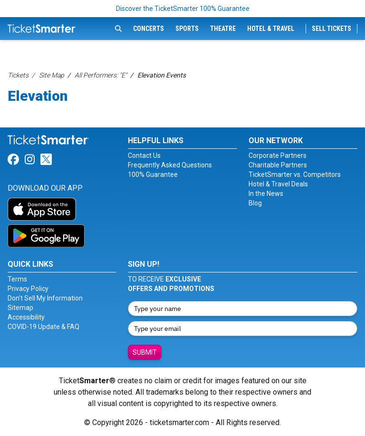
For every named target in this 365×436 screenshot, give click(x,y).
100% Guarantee (153, 174)
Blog (255, 203)
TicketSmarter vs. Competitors (295, 174)
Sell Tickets (331, 28)
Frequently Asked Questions (170, 165)
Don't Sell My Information (45, 298)
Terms (17, 279)
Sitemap (20, 307)
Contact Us (144, 155)
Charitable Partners (278, 165)
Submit (145, 352)
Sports (187, 28)
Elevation (37, 95)
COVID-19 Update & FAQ (43, 326)
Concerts (148, 28)
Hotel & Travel (270, 28)
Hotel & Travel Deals (278, 184)
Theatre (223, 28)
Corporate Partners (278, 155)
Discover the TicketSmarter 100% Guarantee (183, 8)
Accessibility (26, 317)
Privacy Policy (28, 288)
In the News (266, 193)
